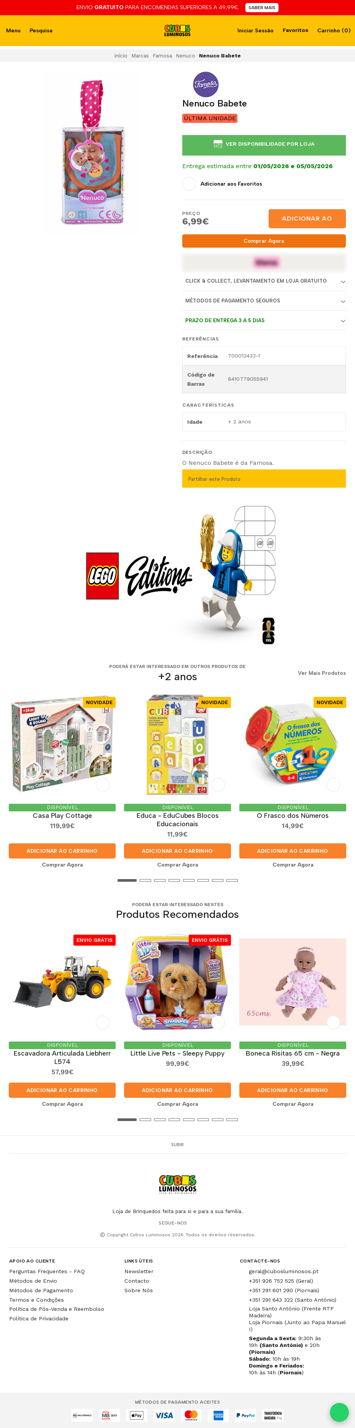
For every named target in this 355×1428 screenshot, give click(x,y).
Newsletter (138, 1270)
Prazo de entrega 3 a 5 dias (224, 320)
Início (120, 55)
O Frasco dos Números (293, 815)
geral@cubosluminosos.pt (283, 1270)
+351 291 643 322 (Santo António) (292, 1298)
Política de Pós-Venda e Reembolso (56, 1308)
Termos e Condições (36, 1298)
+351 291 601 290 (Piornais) (284, 1289)
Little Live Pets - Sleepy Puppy (177, 1052)
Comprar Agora (264, 240)
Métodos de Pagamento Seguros (232, 301)
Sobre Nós (138, 1289)
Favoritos (294, 30)
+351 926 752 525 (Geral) (281, 1279)
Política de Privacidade (38, 1317)
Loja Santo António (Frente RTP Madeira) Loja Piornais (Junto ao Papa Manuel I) (297, 1317)
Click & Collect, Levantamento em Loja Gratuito (256, 281)
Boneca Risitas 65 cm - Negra (293, 1052)
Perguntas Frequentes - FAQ (47, 1270)
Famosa (162, 55)
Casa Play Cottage (62, 815)
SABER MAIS (261, 7)
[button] (15, 879)
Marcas (140, 55)
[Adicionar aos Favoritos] (222, 184)
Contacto (136, 1279)
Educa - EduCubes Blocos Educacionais (178, 819)
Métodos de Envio (33, 1279)
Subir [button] (177, 1143)
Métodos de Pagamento (41, 1289)
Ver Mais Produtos (322, 673)
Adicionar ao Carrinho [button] (62, 851)
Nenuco (185, 55)
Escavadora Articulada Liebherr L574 (62, 1056)
